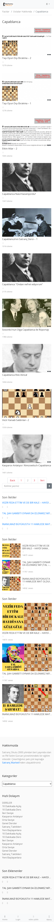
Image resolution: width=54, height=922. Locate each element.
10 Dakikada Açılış (11, 806)
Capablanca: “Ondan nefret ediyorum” (22, 284)
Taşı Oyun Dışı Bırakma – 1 (16, 103)
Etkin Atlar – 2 (9, 148)
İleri (42, 480)
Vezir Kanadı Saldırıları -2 (15, 420)
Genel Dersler (9, 823)
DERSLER (7, 802)
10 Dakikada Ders (11, 809)
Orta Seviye (8, 819)
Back (12, 480)
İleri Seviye (8, 813)
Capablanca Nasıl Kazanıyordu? (19, 193)
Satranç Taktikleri (11, 826)
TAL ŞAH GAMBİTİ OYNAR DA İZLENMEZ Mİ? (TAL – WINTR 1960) (36, 565)
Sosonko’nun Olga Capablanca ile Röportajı (25, 329)
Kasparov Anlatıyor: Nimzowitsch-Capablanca (26, 465)
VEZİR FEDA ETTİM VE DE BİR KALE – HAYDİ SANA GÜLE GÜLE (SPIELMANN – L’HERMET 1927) (36, 550)
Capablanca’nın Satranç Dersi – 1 (19, 239)
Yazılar (5, 11)
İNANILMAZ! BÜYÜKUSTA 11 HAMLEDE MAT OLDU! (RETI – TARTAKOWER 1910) (36, 583)
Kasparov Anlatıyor (12, 816)
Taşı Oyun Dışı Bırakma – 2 (16, 58)
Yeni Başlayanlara (11, 830)
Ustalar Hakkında (22, 11)
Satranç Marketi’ (11, 762)
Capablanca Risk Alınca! (14, 374)
